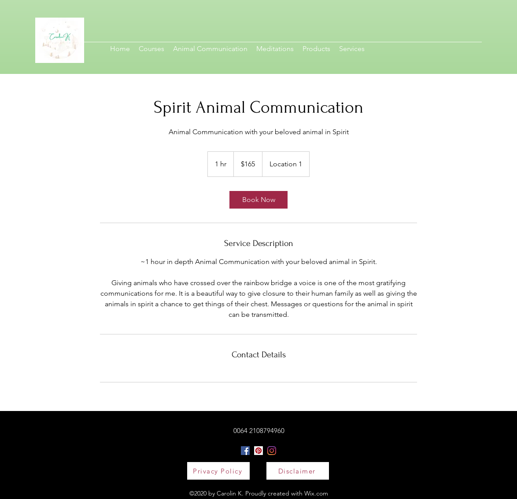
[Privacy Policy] (218, 471)
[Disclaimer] (297, 471)
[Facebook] (245, 450)
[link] (258, 200)
